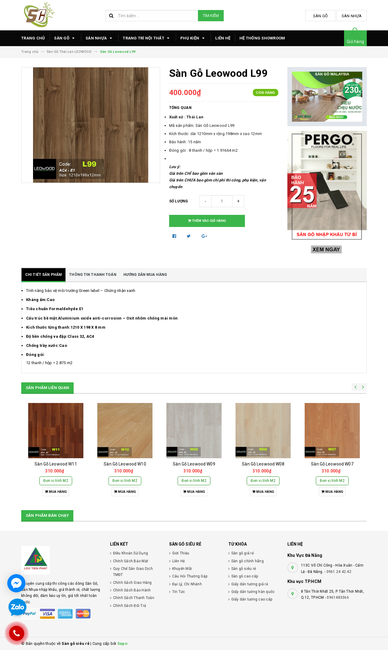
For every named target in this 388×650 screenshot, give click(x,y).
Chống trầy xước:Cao (46, 345)
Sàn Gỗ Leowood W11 (56, 464)
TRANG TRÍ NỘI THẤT (147, 38)
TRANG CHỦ (33, 38)
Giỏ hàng (355, 41)
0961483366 (338, 597)
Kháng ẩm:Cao (40, 299)
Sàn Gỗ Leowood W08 (263, 464)
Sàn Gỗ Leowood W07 (332, 464)
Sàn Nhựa (352, 16)
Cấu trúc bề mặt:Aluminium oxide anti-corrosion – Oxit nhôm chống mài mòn (102, 318)
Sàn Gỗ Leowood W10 (125, 464)
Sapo (122, 643)
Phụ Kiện (193, 38)
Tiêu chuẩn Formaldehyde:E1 (55, 308)
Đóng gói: (35, 354)
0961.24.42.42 (338, 572)
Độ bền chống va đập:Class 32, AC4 (60, 336)
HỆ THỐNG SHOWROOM (262, 38)
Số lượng (178, 201)
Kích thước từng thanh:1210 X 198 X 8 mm (65, 327)
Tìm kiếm (211, 15)
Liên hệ (222, 38)
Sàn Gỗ (320, 16)
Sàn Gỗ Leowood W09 (194, 464)
